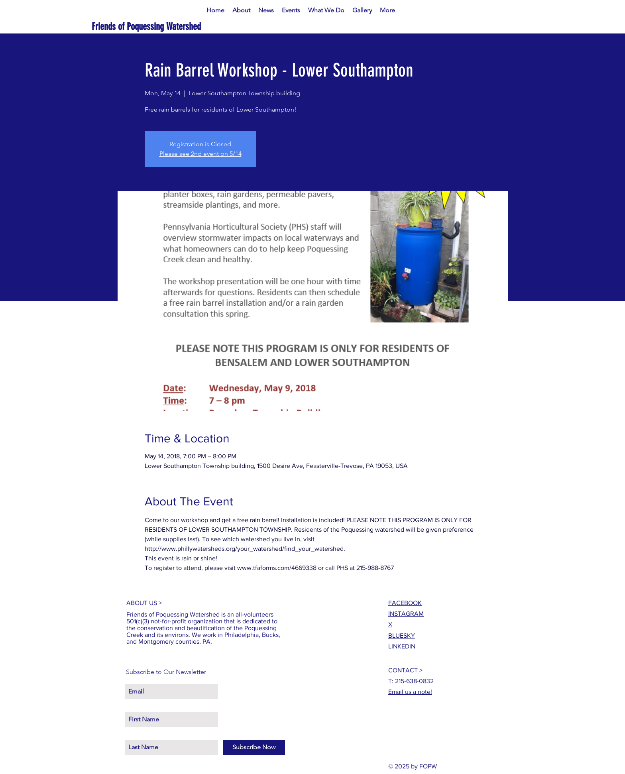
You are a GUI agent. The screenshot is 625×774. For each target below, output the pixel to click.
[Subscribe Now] (254, 747)
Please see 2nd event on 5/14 (200, 153)
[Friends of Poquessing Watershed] (172, 26)
